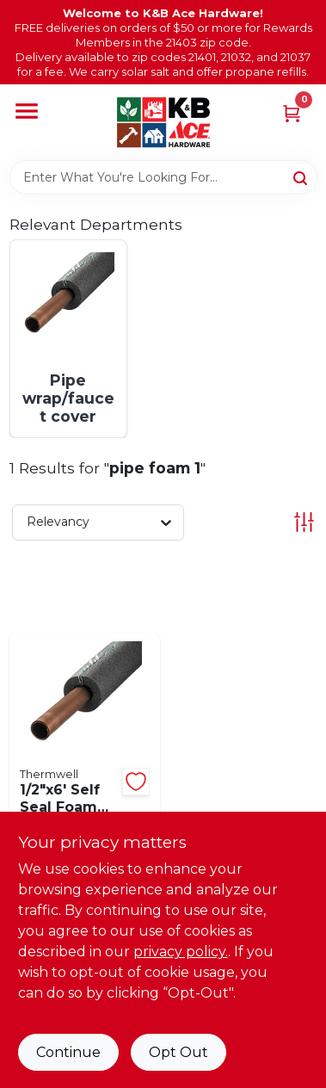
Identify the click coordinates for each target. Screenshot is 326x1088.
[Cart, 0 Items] (291, 112)
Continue (68, 1052)
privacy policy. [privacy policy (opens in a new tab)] (180, 951)
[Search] (301, 176)
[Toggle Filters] (304, 522)
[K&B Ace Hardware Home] (163, 122)
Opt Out (178, 1052)
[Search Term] (163, 177)
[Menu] (26, 112)
